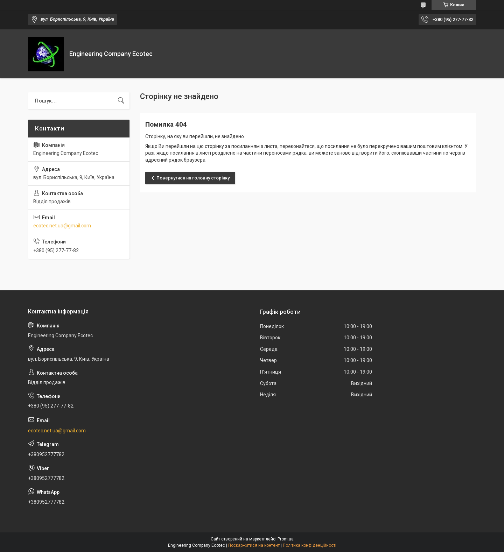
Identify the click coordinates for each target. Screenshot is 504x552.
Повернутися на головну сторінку (193, 178)
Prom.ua (286, 539)
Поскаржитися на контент (254, 545)
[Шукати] (121, 100)
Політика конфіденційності (309, 545)
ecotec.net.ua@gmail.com (62, 225)
